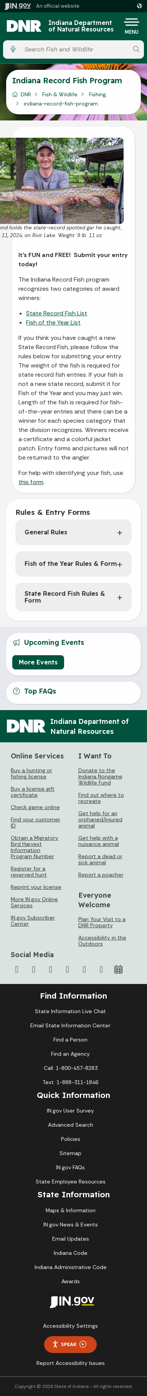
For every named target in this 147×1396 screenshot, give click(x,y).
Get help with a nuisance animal (98, 840)
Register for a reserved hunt (29, 871)
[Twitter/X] (34, 969)
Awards (70, 1281)
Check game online (35, 807)
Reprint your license (36, 886)
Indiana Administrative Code (71, 1267)
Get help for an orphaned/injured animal (100, 819)
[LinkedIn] (84, 969)
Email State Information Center (70, 1025)
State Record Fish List (56, 313)
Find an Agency (70, 1053)
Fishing (97, 94)
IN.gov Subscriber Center (33, 920)
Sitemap (70, 1153)
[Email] (101, 969)
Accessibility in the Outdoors (102, 940)
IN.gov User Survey (70, 1110)
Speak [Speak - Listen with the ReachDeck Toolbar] (69, 1344)
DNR (26, 94)
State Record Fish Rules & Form (65, 597)
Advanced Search (70, 1124)
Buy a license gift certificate (33, 791)
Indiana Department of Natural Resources (81, 26)
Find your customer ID (35, 822)
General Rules (46, 532)
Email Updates (70, 1238)
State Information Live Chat (70, 1011)
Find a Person (70, 1039)
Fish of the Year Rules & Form (71, 563)
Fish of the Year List (53, 322)
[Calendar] (118, 969)
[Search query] (74, 49)
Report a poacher (101, 874)
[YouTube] (67, 969)
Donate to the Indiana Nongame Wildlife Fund (100, 776)
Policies (70, 1139)
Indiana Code (71, 1252)
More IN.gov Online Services (34, 902)
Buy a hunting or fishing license (31, 773)
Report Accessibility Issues (70, 1363)
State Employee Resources (71, 1181)
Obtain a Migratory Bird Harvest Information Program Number (34, 847)
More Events (38, 662)
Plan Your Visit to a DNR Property (102, 922)
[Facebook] (17, 969)
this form (30, 482)
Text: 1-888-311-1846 (70, 1082)
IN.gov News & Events (70, 1224)
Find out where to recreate (101, 797)
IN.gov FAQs (70, 1167)
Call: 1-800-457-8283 (70, 1068)
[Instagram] (51, 969)
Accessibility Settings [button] (70, 1325)
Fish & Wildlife (60, 94)
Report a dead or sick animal (100, 859)
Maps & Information (71, 1210)
